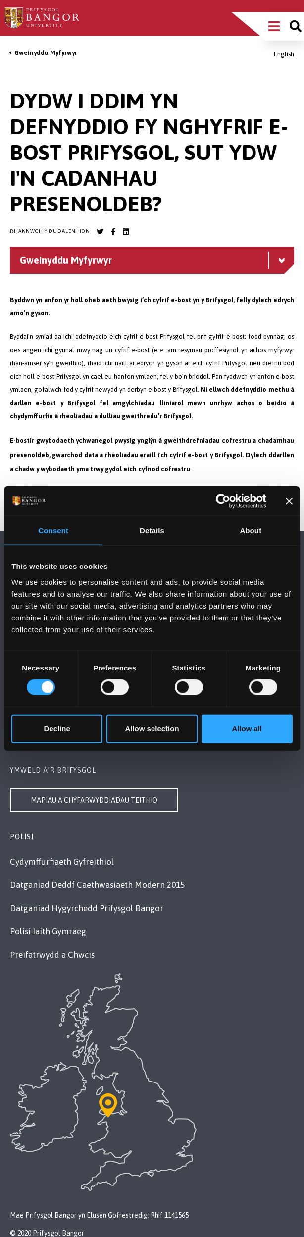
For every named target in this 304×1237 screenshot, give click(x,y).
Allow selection (152, 728)
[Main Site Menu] (274, 26)
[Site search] (295, 26)
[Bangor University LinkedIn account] (126, 232)
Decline (57, 728)
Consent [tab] (53, 530)
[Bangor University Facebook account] (113, 232)
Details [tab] (152, 530)
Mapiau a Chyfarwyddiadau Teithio (94, 800)
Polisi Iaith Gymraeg (48, 931)
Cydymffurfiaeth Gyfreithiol (62, 862)
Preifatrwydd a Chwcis (52, 955)
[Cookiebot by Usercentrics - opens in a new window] (223, 501)
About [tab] (250, 530)
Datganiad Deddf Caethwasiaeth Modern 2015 (97, 885)
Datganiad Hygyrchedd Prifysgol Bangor (86, 908)
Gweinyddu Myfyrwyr (45, 52)
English (284, 54)
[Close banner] (289, 501)
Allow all (247, 728)
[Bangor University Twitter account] (100, 232)
